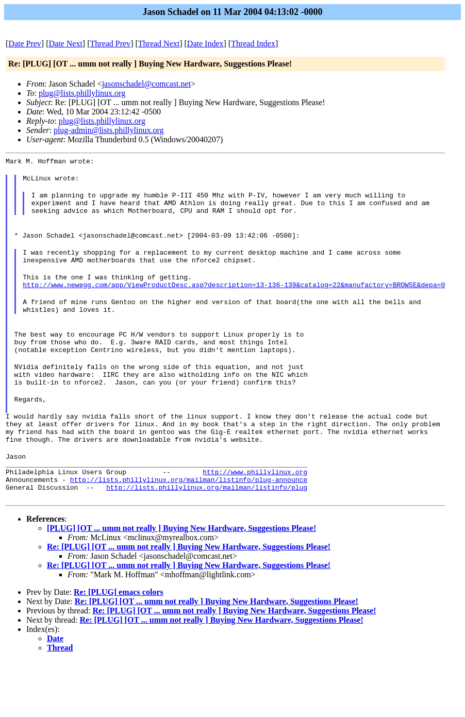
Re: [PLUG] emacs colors (118, 638)
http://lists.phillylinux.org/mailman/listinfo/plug (206, 533)
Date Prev (24, 43)
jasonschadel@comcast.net (146, 83)
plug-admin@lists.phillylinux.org (109, 130)
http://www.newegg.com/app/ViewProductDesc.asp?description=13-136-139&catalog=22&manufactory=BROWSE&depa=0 (234, 301)
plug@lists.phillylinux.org (82, 93)
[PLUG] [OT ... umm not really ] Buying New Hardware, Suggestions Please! (181, 574)
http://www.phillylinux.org (255, 515)
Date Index (205, 43)
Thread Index (253, 43)
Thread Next (158, 43)
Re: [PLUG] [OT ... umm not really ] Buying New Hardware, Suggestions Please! (188, 593)
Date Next (65, 43)
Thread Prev (110, 43)
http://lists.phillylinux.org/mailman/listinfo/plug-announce (188, 524)
